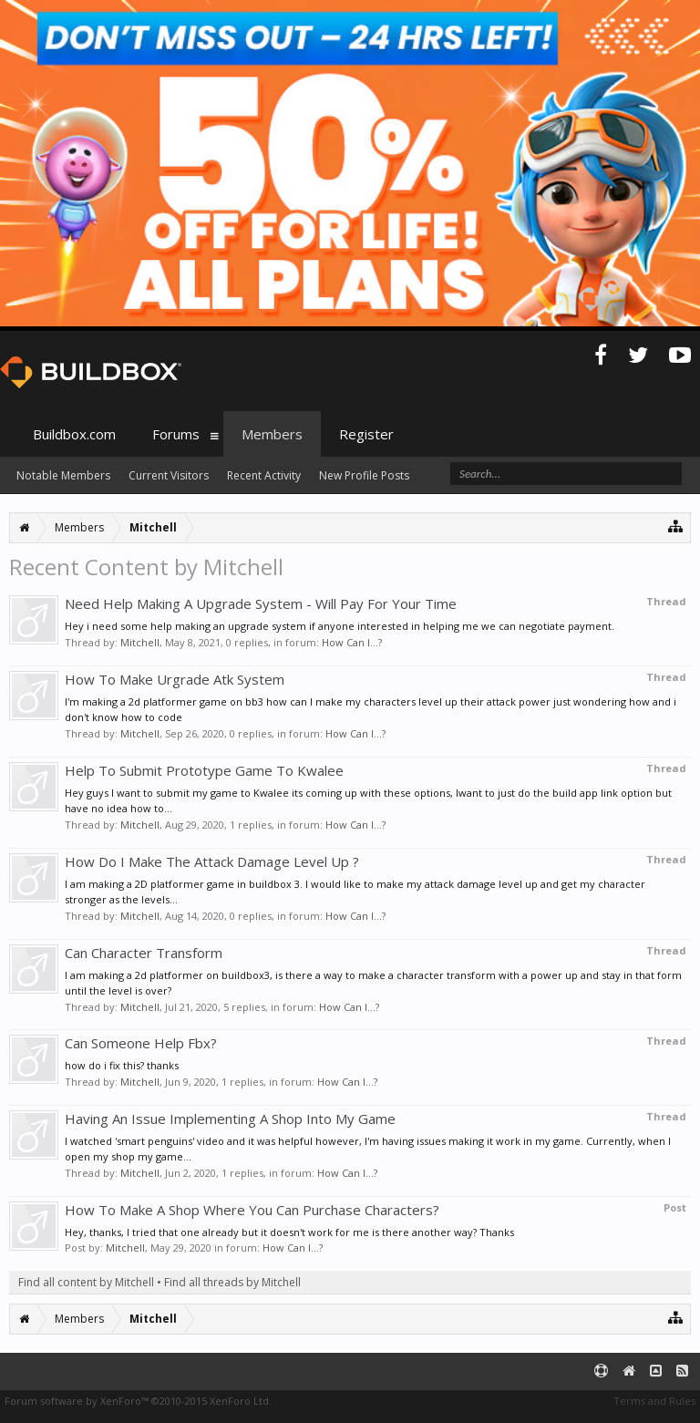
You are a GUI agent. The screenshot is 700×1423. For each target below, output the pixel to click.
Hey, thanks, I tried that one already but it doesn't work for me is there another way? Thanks (289, 1232)
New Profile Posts (364, 475)
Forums (176, 434)
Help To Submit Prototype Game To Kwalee (204, 770)
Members (272, 434)
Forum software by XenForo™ (138, 1401)
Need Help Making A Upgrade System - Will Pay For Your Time (261, 603)
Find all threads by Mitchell (232, 1282)
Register (366, 434)
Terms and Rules (654, 1401)
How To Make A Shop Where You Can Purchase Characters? (252, 1210)
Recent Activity (264, 475)
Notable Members (63, 475)
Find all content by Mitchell (86, 1282)
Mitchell (140, 642)
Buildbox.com (74, 434)
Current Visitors (169, 475)
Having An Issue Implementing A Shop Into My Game (230, 1118)
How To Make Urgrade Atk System (174, 679)
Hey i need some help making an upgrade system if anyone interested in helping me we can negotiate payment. (339, 626)
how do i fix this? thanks (122, 1065)
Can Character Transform (143, 953)
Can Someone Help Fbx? (141, 1043)
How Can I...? (352, 642)
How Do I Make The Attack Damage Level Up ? (212, 861)
